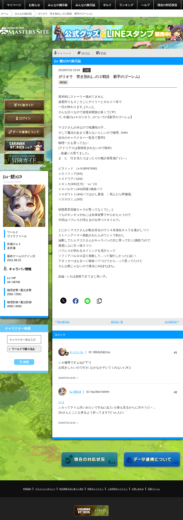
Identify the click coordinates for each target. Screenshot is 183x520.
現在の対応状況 (167, 5)
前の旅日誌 (63, 322)
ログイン (24, 118)
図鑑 (103, 53)
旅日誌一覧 (117, 322)
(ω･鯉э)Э (75, 392)
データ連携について (24, 131)
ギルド (107, 5)
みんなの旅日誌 (85, 5)
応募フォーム (154, 488)
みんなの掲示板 (58, 5)
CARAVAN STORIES (91, 510)
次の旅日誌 (171, 322)
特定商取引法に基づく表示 (71, 488)
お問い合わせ (138, 488)
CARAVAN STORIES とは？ (24, 145)
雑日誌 (63, 82)
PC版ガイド (24, 105)
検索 (26, 362)
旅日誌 (85, 53)
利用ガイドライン (95, 488)
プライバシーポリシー (45, 488)
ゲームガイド (24, 158)
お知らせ (34, 5)
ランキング (126, 5)
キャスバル (76, 352)
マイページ (14, 5)
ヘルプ (145, 5)
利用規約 (27, 488)
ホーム (4, 13)
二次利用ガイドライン (118, 488)
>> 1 (61, 402)
